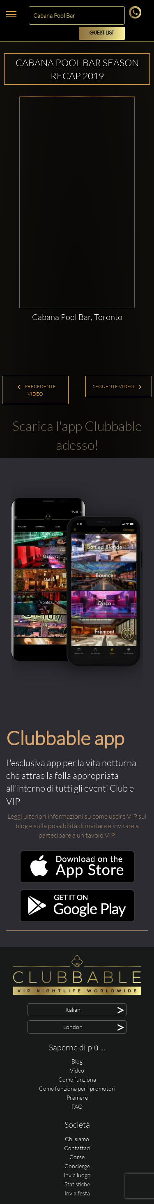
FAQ (77, 1106)
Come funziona (77, 1079)
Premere (77, 1097)
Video (77, 1070)
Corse (77, 1156)
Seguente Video (117, 386)
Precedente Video (36, 389)
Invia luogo (77, 1175)
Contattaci (77, 1147)
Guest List (102, 33)
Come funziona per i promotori (77, 1088)
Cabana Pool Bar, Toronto (77, 317)
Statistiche (77, 1184)
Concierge (77, 1166)
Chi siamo (77, 1138)
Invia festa (77, 1193)
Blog (77, 1061)
